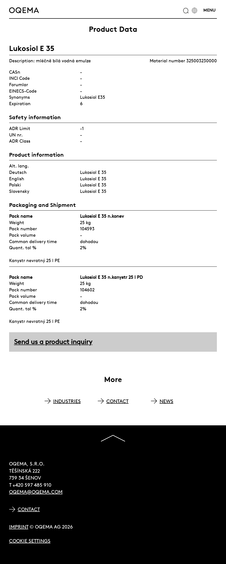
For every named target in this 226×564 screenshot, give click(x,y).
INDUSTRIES (67, 401)
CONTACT (117, 401)
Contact (29, 509)
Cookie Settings (29, 541)
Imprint (18, 527)
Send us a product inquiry (53, 342)
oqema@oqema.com (36, 492)
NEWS (166, 401)
